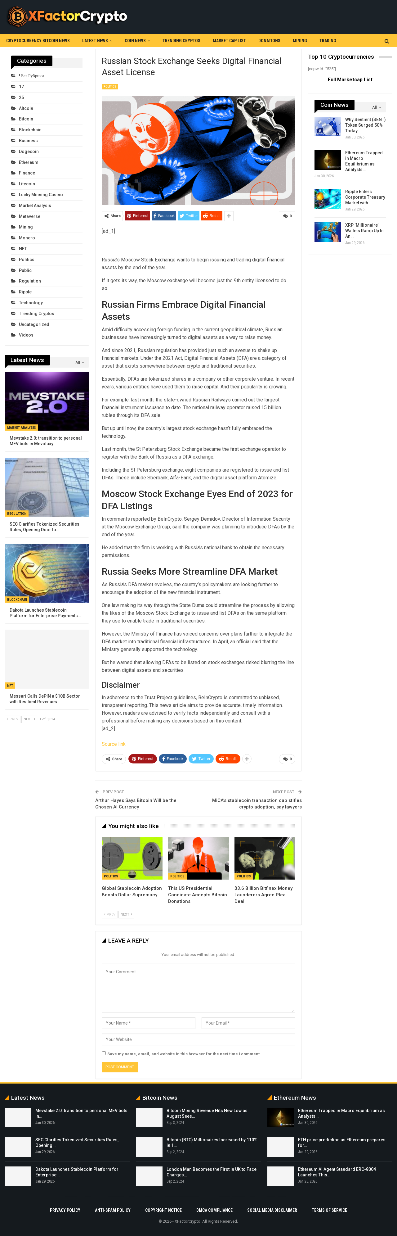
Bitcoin (26, 118)
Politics (110, 86)
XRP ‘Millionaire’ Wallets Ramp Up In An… (364, 231)
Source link (114, 744)
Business (28, 140)
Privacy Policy (65, 1209)
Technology (31, 302)
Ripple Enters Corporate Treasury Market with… (365, 197)
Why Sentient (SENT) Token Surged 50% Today (365, 125)
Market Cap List (229, 40)
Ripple (25, 291)
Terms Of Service (329, 1209)
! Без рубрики (31, 75)
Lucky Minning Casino (41, 194)
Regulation (30, 280)
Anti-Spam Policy (113, 1209)
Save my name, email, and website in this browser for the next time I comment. (184, 1053)
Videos (26, 335)
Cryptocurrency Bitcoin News (38, 40)
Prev (109, 914)
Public (25, 270)
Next (126, 914)
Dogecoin (29, 151)
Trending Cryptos (181, 40)
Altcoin (26, 108)
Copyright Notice (163, 1209)
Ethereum (28, 162)
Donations (269, 40)
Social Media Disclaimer (272, 1209)
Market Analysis (35, 205)
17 (21, 86)
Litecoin (27, 183)
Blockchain (30, 129)
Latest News (95, 40)
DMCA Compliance (214, 1209)
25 (21, 97)
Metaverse (29, 216)
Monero (27, 237)
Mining (300, 40)
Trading (327, 40)
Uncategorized (34, 324)
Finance (27, 172)
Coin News (135, 40)
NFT (23, 248)
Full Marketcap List (350, 80)
